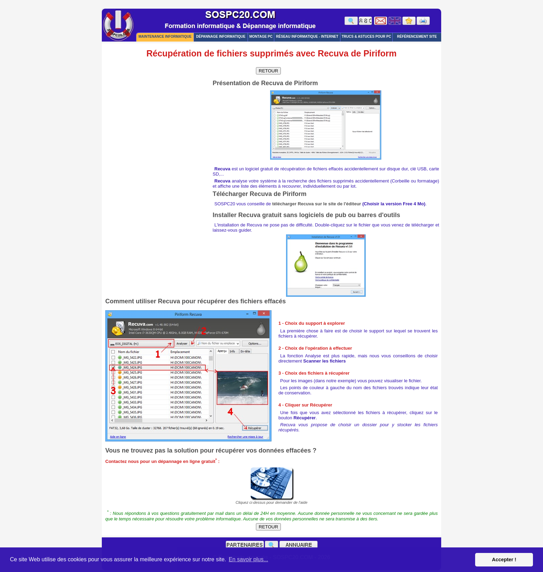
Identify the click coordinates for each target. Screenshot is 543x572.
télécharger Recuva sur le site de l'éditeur (316, 203)
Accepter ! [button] (504, 559)
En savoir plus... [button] (248, 559)
